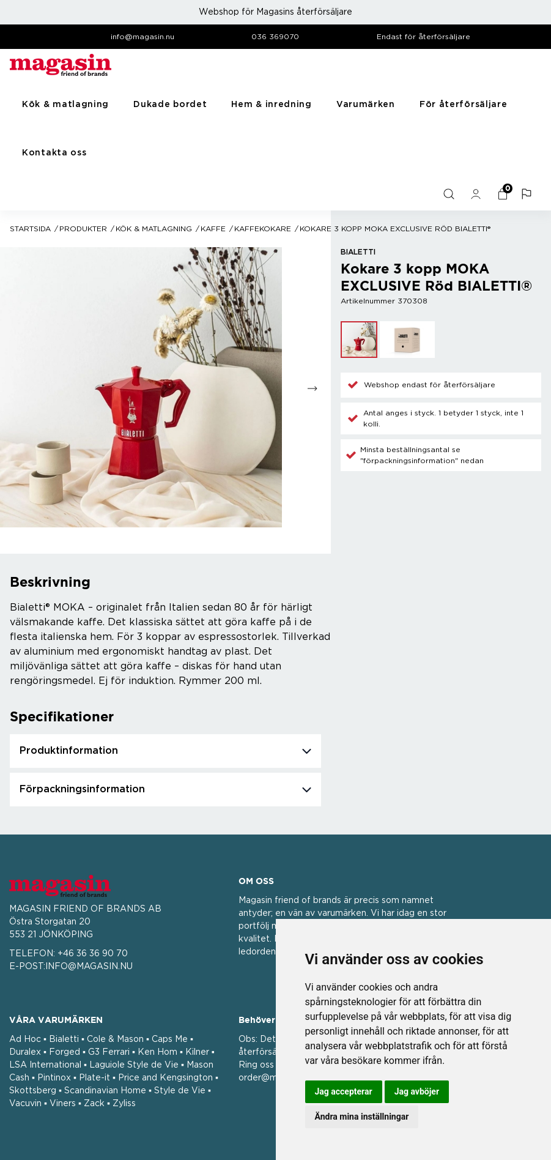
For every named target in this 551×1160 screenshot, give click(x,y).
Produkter (83, 228)
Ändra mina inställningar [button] (362, 1116)
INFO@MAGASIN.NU (89, 966)
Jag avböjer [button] (416, 1091)
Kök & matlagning (65, 104)
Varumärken (365, 104)
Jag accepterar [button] (343, 1091)
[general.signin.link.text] (477, 193)
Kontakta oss (54, 153)
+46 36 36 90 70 (92, 954)
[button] (527, 193)
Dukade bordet (170, 104)
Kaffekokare (262, 228)
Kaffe (213, 228)
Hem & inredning (271, 104)
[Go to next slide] (313, 388)
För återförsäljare (464, 104)
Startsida (30, 228)
